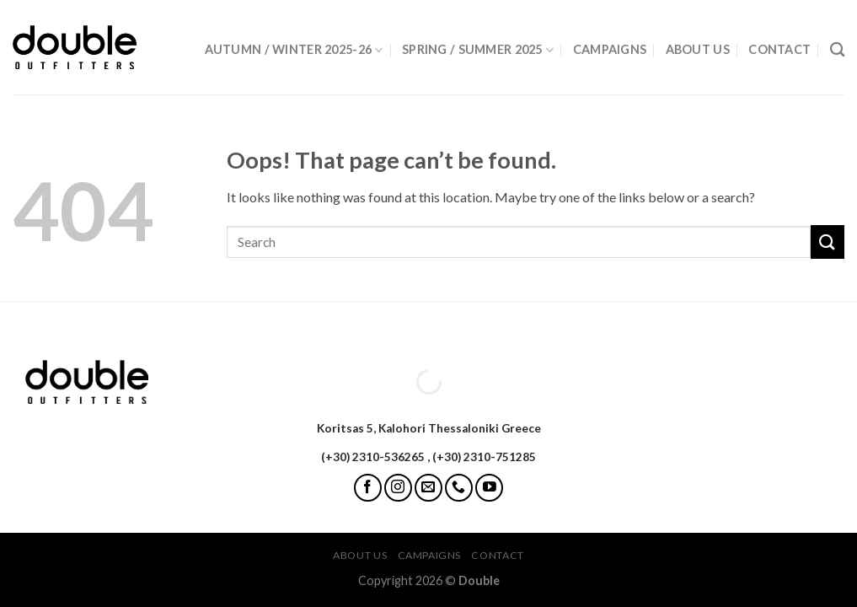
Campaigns (610, 49)
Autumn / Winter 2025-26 (294, 50)
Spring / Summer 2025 (478, 50)
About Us (698, 49)
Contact (779, 49)
